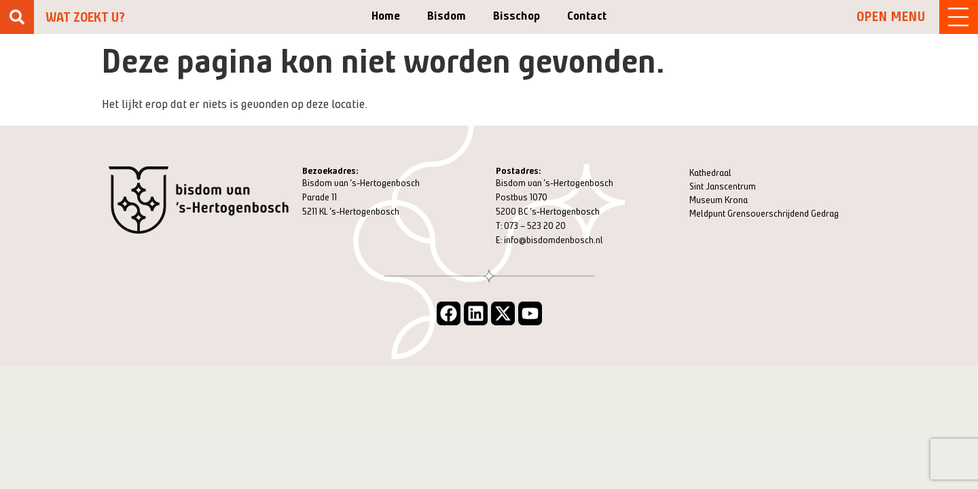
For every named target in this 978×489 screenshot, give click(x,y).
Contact (586, 15)
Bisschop (516, 15)
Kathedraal (710, 173)
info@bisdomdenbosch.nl (553, 240)
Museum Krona (718, 200)
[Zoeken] (17, 17)
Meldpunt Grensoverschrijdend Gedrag (764, 213)
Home (386, 15)
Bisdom (446, 15)
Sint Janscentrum (722, 186)
